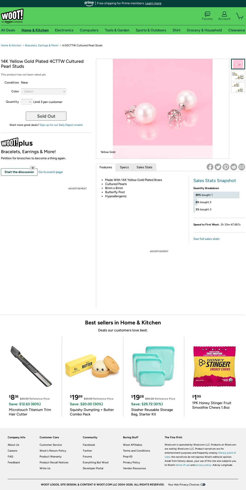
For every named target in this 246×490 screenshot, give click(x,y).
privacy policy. (203, 465)
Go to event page (50, 172)
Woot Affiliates (132, 444)
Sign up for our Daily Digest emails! (61, 125)
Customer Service (51, 444)
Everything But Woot (96, 462)
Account (224, 16)
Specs (124, 167)
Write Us (45, 468)
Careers (12, 450)
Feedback (14, 462)
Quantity (12, 102)
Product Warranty (51, 456)
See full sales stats (206, 239)
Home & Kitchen (11, 45)
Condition (12, 82)
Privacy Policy (131, 462)
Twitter (87, 450)
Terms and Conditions (136, 450)
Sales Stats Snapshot (214, 180)
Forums (207, 16)
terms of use (183, 465)
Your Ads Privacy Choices (183, 484)
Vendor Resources (134, 468)
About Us (13, 444)
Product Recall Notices (54, 462)
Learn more (153, 3)
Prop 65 (127, 456)
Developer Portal (93, 468)
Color (15, 91)
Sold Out (46, 116)
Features (105, 167)
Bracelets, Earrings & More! (42, 45)
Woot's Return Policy (53, 450)
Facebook (89, 444)
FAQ (10, 456)
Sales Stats (144, 167)
